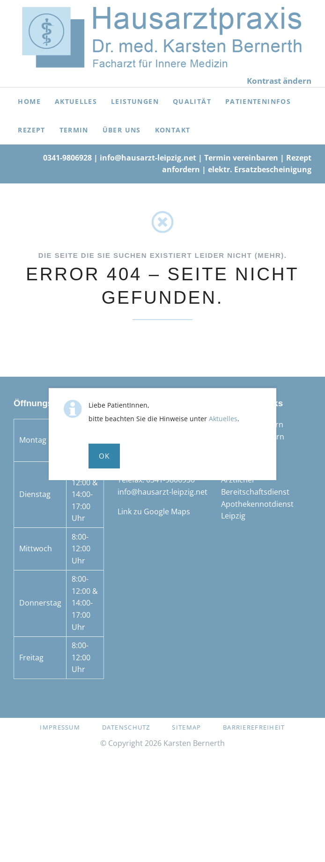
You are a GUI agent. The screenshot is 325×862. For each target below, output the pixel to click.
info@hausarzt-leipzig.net (148, 158)
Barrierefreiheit (254, 727)
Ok (104, 455)
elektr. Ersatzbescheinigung (259, 169)
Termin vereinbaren (241, 158)
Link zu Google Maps (154, 511)
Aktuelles (223, 418)
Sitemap (186, 727)
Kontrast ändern (279, 80)
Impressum (60, 727)
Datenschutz (126, 727)
